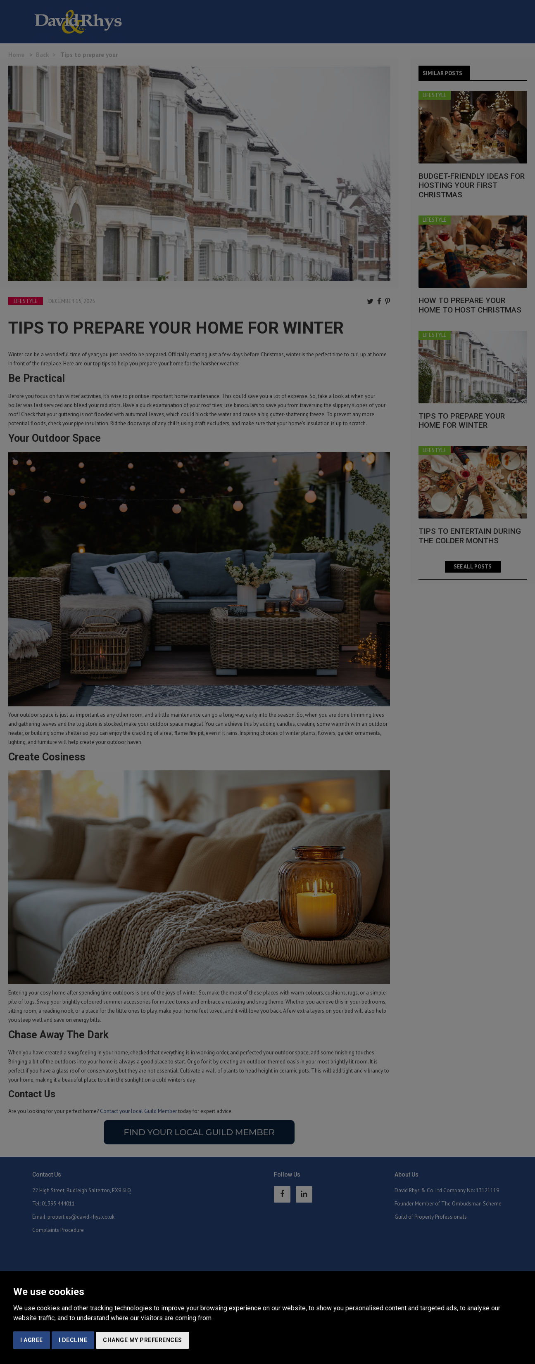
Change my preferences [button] (142, 1340)
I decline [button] (73, 1340)
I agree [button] (31, 1340)
